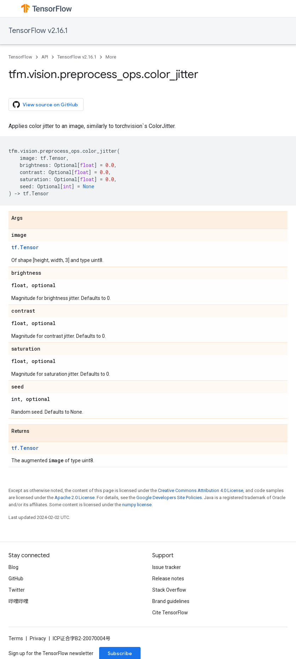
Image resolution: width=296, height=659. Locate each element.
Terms (15, 638)
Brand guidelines (170, 601)
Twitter (16, 590)
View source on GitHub (45, 104)
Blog (13, 567)
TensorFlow (20, 57)
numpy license (137, 504)
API (44, 57)
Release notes (168, 578)
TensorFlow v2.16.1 (38, 30)
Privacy (38, 638)
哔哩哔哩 (18, 601)
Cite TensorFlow (170, 612)
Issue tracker (166, 567)
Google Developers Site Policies (169, 497)
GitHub (15, 578)
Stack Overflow (169, 590)
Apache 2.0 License (75, 497)
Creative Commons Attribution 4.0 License (200, 490)
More (111, 57)
